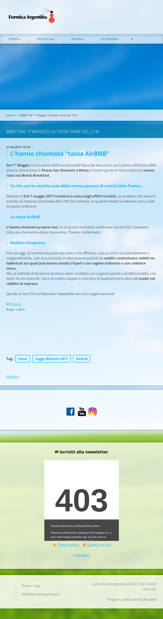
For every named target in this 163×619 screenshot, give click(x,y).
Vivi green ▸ (109, 40)
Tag (9, 359)
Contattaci (81, 556)
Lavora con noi (99, 545)
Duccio (15, 305)
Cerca (152, 12)
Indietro (12, 377)
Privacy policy (68, 545)
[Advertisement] (81, 78)
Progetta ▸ (45, 40)
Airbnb (81, 359)
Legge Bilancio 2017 (51, 359)
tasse (22, 359)
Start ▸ (14, 40)
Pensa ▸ (77, 40)
